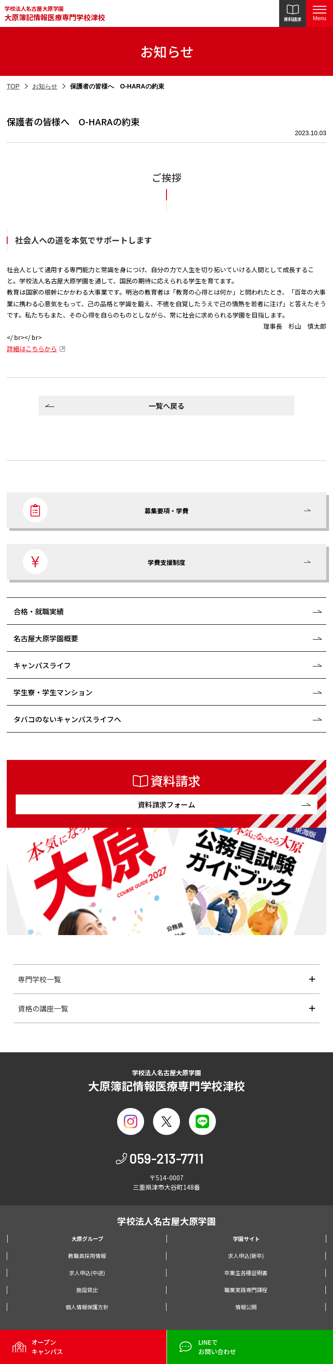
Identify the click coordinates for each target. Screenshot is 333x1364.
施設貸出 (87, 1289)
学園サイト (246, 1238)
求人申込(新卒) (246, 1255)
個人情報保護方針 (87, 1307)
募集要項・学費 (105, 510)
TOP (13, 86)
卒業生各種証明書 (245, 1272)
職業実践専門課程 (245, 1289)
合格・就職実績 (38, 611)
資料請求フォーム (166, 804)
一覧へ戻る (166, 405)
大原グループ (87, 1238)
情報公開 (246, 1307)
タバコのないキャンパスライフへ (67, 719)
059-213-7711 (166, 1158)
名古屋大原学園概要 (45, 638)
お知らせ (44, 86)
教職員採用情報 (87, 1255)
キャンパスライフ (42, 665)
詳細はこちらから (32, 348)
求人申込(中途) (87, 1272)
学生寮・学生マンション (52, 692)
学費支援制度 (104, 561)
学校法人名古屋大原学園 (54, 13)
